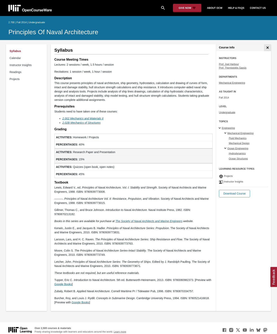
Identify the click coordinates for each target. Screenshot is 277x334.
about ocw (214, 8)
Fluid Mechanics (238, 138)
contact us (258, 8)
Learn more (120, 331)
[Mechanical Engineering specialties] (226, 133)
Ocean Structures (238, 158)
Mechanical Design (239, 143)
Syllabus (15, 51)
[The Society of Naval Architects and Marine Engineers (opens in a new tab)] (149, 221)
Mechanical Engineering (232, 82)
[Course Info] (267, 47)
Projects (15, 79)
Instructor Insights (21, 65)
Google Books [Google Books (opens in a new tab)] (63, 284)
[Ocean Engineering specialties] (226, 148)
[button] (234, 193)
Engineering (228, 128)
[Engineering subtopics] (220, 128)
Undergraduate (227, 112)
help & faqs (236, 8)
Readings (15, 72)
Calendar (15, 58)
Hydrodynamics (237, 153)
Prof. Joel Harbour (229, 64)
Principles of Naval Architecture (53, 32)
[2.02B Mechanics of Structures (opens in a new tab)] (81, 122)
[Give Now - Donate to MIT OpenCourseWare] (187, 8)
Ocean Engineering (237, 148)
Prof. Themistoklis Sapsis (232, 67)
